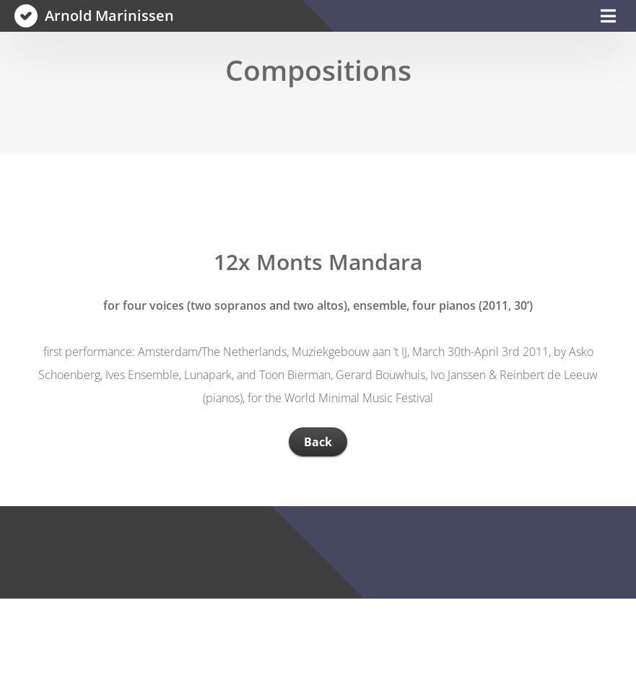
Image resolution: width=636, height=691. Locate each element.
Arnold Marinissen (109, 15)
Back (318, 442)
